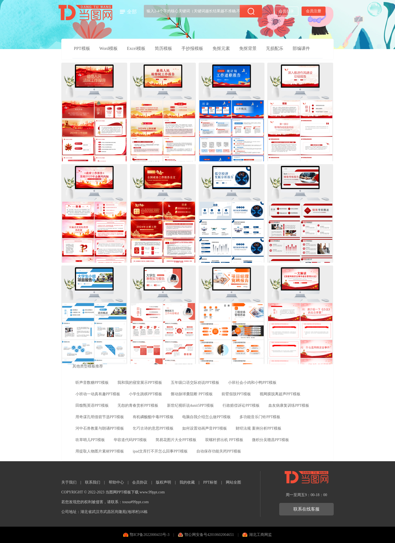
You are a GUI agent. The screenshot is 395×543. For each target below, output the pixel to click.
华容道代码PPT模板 (130, 440)
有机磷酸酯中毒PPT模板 (153, 417)
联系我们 (92, 482)
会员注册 (313, 11)
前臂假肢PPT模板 (236, 394)
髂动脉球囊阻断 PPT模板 (192, 394)
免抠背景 (248, 48)
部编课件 (301, 48)
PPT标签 (210, 482)
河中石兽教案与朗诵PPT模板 (99, 428)
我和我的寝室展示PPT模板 (139, 383)
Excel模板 (136, 48)
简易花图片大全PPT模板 (176, 440)
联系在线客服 (306, 509)
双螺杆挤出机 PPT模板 (224, 440)
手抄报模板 (192, 48)
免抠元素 (221, 48)
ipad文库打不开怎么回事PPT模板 (160, 451)
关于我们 (69, 482)
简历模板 (163, 48)
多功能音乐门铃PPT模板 (259, 417)
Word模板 (108, 48)
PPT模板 (82, 48)
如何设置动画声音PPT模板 (204, 428)
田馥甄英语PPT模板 (92, 405)
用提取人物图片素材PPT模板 (99, 451)
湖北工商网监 (260, 535)
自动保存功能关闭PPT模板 (218, 451)
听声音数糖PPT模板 (92, 383)
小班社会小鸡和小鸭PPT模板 (252, 383)
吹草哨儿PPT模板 (90, 440)
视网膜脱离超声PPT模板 (280, 394)
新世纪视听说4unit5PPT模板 (190, 405)
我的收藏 (187, 482)
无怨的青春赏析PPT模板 (137, 405)
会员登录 (286, 11)
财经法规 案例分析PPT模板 (258, 428)
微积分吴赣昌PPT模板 (270, 440)
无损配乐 (274, 48)
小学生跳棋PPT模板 (145, 394)
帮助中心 (116, 482)
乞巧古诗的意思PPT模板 (153, 428)
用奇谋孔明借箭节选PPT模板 (99, 417)
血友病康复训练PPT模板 (288, 405)
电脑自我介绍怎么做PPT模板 (206, 417)
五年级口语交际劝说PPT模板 (195, 383)
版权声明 (163, 482)
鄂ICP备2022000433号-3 (149, 535)
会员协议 (139, 482)
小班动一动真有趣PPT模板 (97, 394)
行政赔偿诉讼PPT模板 (241, 405)
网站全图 (233, 482)
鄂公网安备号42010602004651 (209, 535)
